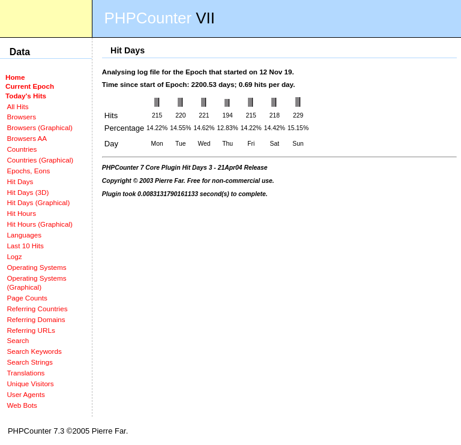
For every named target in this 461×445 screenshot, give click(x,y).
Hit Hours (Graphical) (39, 224)
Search (18, 340)
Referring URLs (31, 330)
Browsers (21, 117)
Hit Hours (21, 213)
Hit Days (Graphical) (38, 202)
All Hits (17, 106)
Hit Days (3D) (28, 192)
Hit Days (20, 181)
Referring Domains (36, 319)
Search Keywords (34, 351)
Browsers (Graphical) (39, 127)
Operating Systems (36, 267)
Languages (24, 235)
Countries (22, 149)
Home (15, 77)
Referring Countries (37, 308)
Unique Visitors (30, 383)
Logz (14, 256)
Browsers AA (27, 138)
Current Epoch (29, 86)
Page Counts (27, 298)
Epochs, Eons (28, 171)
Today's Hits (25, 96)
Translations (25, 373)
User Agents (26, 394)
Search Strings (29, 362)
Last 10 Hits (25, 245)
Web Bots (22, 405)
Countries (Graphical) (40, 160)
